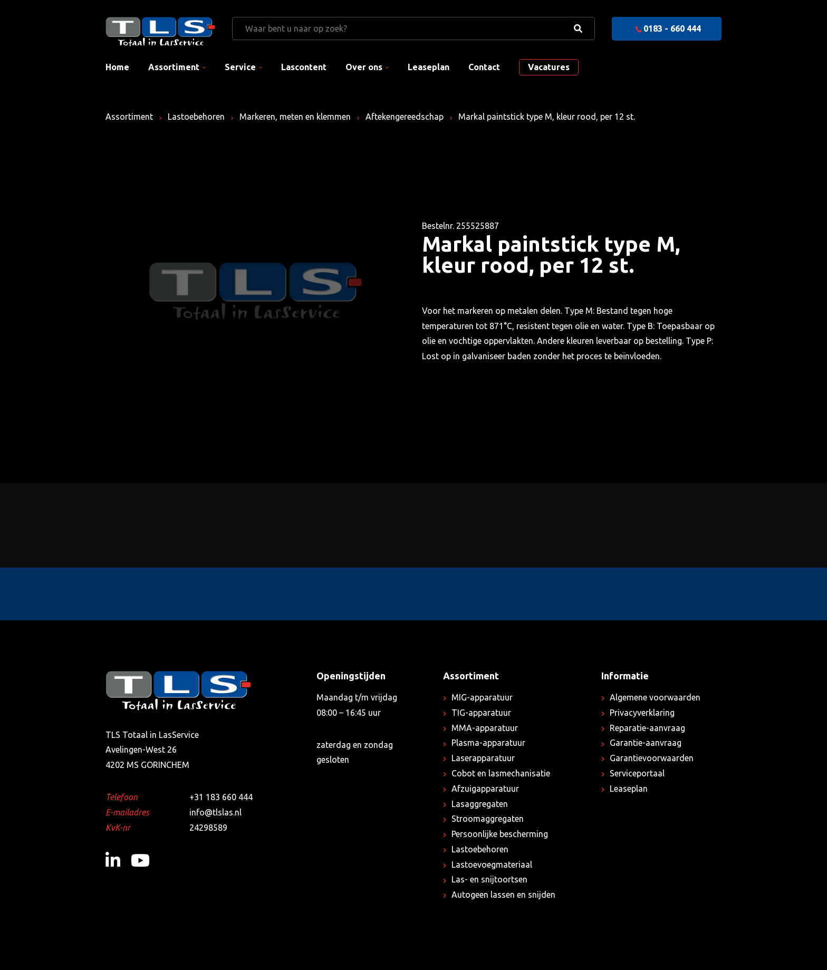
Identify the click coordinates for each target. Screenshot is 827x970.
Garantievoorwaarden (652, 758)
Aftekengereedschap (405, 116)
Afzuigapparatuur (485, 788)
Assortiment (173, 67)
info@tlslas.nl (215, 812)
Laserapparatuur (483, 758)
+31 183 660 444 (221, 797)
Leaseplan (428, 67)
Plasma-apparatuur (488, 742)
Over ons (363, 67)
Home (117, 67)
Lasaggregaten (479, 804)
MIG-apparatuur (482, 697)
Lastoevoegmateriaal (491, 864)
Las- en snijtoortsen (489, 879)
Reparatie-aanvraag (647, 728)
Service (240, 67)
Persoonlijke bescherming (499, 834)
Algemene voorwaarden (655, 697)
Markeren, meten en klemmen (295, 116)
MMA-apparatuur (484, 728)
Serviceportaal (637, 773)
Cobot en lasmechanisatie (500, 773)
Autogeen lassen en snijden (503, 894)
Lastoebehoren (196, 116)
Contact (484, 67)
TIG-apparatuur (481, 712)
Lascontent (303, 67)
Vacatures (549, 67)
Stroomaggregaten (487, 818)
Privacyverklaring (642, 712)
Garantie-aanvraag (645, 742)
